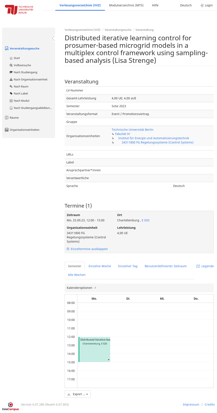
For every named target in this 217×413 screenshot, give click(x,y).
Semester (74, 266)
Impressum (191, 404)
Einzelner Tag (128, 266)
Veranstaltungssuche (21, 48)
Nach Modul (19, 101)
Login (206, 5)
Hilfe (155, 5)
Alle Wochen (77, 275)
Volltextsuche (20, 65)
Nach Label (18, 93)
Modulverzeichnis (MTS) (126, 5)
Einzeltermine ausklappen (87, 249)
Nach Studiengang (23, 72)
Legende (205, 266)
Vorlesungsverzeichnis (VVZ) (80, 5)
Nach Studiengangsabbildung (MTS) (32, 108)
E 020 (145, 220)
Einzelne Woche (100, 266)
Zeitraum (73, 215)
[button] (108, 359)
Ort (119, 215)
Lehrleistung (126, 228)
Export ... (77, 394)
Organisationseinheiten (21, 130)
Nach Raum (18, 86)
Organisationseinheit (82, 228)
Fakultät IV (122, 134)
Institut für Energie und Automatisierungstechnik (153, 138)
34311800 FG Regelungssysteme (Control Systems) (157, 142)
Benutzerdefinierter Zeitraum (166, 266)
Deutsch (186, 5)
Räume (11, 117)
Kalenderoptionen (80, 288)
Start (14, 58)
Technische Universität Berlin (132, 130)
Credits (210, 404)
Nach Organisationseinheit (28, 79)
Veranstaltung (145, 30)
